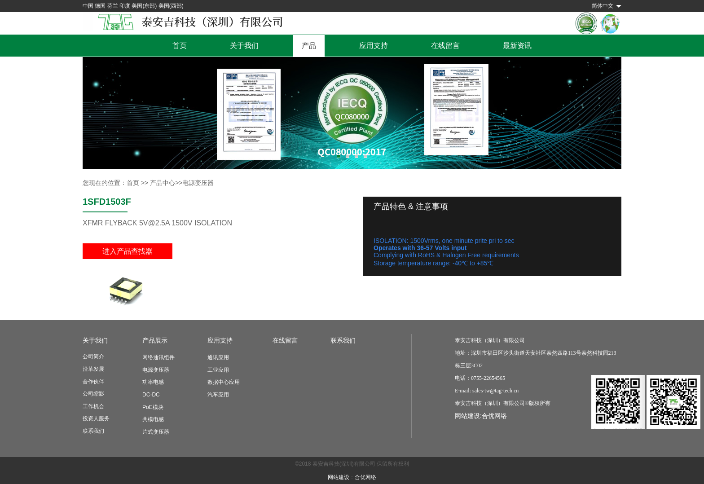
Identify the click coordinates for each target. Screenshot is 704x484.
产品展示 (154, 340)
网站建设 (338, 477)
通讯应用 (218, 357)
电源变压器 (155, 370)
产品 (309, 45)
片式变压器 (155, 432)
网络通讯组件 (158, 357)
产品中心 (162, 182)
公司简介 (93, 356)
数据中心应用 (223, 382)
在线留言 (445, 45)
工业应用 (218, 370)
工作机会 (93, 406)
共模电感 (153, 419)
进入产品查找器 (127, 251)
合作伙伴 (93, 381)
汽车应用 (218, 395)
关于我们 (244, 45)
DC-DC (151, 395)
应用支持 (373, 45)
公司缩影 (93, 394)
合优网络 (494, 415)
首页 (179, 45)
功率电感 (153, 382)
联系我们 (93, 431)
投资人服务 (96, 418)
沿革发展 (93, 369)
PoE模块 (152, 407)
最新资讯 (517, 45)
